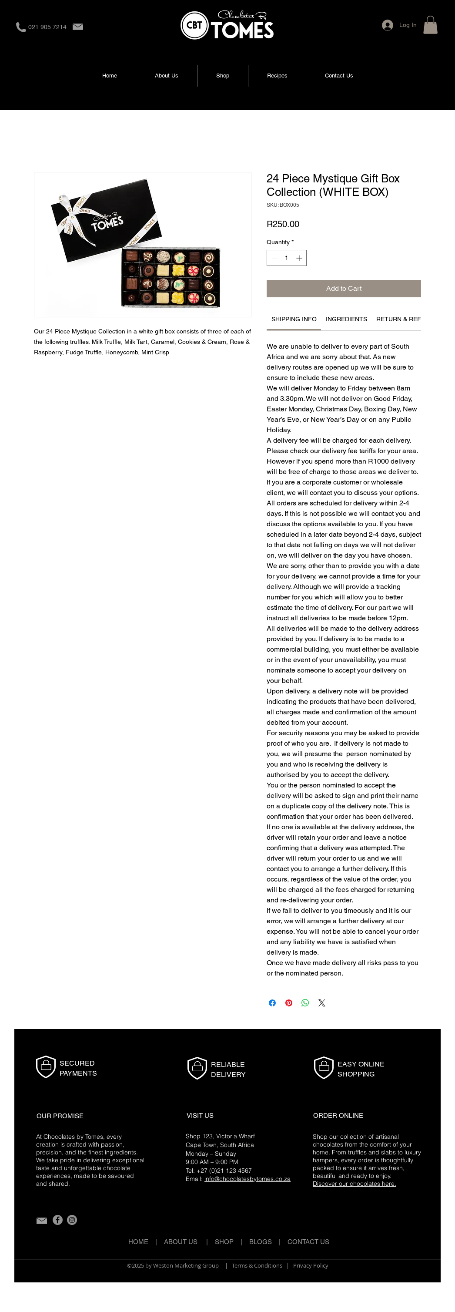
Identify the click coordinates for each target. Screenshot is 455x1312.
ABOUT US (180, 1241)
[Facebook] (58, 1220)
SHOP (224, 1241)
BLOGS (264, 1241)
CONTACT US (308, 1241)
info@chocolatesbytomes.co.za (247, 1179)
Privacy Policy (310, 1265)
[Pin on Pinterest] (289, 1003)
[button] (430, 25)
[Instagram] (72, 1220)
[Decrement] (273, 258)
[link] (294, 319)
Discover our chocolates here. (354, 1184)
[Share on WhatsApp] (305, 1003)
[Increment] (299, 258)
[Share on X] (322, 1003)
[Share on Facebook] (272, 1003)
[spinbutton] (286, 258)
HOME (138, 1241)
